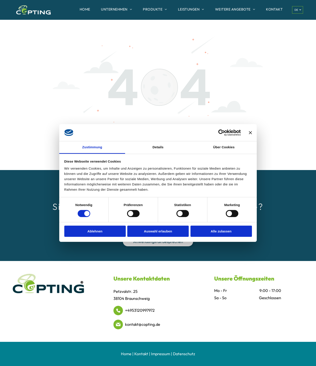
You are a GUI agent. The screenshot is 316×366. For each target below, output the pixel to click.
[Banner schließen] (250, 132)
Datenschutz (184, 353)
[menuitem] (85, 9)
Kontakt (141, 353)
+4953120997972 (140, 310)
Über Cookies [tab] (224, 147)
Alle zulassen (221, 231)
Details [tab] (158, 147)
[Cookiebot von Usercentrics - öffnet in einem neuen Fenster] (221, 132)
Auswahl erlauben (158, 231)
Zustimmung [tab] (92, 147)
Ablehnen (94, 231)
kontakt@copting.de (142, 324)
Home (126, 353)
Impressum (160, 353)
